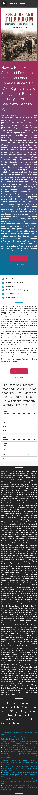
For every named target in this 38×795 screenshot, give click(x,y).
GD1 (24, 418)
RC (33, 418)
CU (19, 418)
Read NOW (19, 258)
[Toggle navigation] (35, 3)
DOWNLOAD (19, 264)
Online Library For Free (16, 3)
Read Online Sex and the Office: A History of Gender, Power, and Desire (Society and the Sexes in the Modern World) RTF (19, 787)
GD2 (14, 418)
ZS (28, 418)
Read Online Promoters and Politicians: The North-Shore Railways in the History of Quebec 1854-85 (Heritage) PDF (19, 762)
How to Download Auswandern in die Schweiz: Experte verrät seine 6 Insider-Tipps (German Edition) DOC (19, 781)
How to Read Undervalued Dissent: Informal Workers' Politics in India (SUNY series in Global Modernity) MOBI (19, 768)
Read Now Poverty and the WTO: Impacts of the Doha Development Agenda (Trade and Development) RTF (19, 775)
